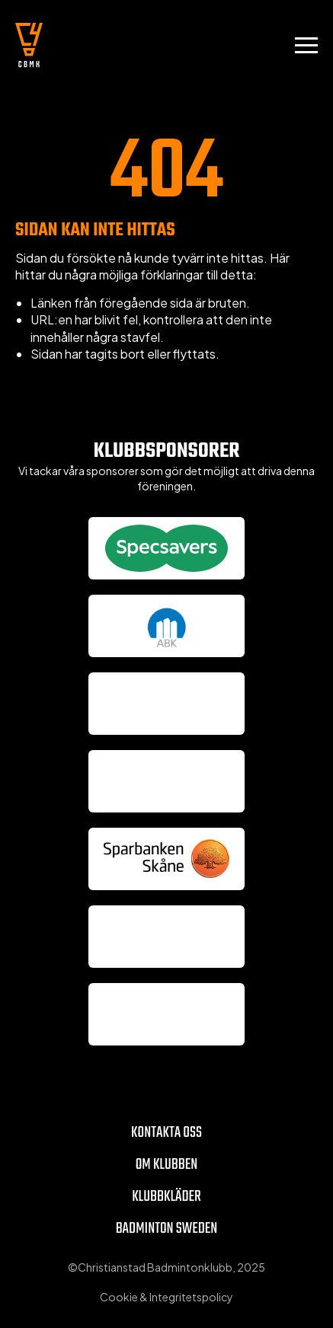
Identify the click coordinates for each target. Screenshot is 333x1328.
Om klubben (167, 1164)
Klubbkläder (166, 1196)
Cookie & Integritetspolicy (166, 1297)
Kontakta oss (166, 1132)
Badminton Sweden (167, 1228)
